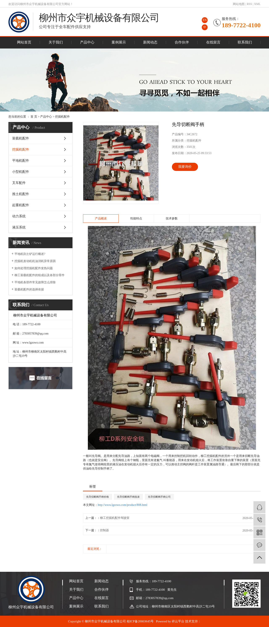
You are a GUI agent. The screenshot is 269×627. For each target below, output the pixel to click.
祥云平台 (178, 621)
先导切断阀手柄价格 (97, 496)
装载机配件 (20, 138)
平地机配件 (20, 160)
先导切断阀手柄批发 (128, 496)
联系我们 (245, 42)
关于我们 (56, 42)
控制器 (104, 530)
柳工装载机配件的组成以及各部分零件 (40, 275)
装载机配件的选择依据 (29, 289)
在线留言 (213, 42)
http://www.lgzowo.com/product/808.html (122, 504)
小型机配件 (20, 171)
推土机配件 (20, 194)
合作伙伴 (182, 42)
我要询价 (185, 166)
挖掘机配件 (62, 116)
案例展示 (119, 42)
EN (205, 20)
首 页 (33, 116)
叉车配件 (19, 183)
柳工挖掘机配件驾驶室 (114, 517)
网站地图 (239, 4)
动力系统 (19, 216)
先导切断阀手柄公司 (159, 496)
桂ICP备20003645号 (140, 621)
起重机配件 (20, 205)
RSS (249, 4)
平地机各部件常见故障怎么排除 (35, 282)
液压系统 (19, 227)
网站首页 (24, 42)
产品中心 (87, 42)
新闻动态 (150, 42)
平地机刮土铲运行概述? (30, 254)
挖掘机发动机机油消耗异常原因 (35, 261)
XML (257, 4)
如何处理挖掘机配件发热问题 (34, 268)
